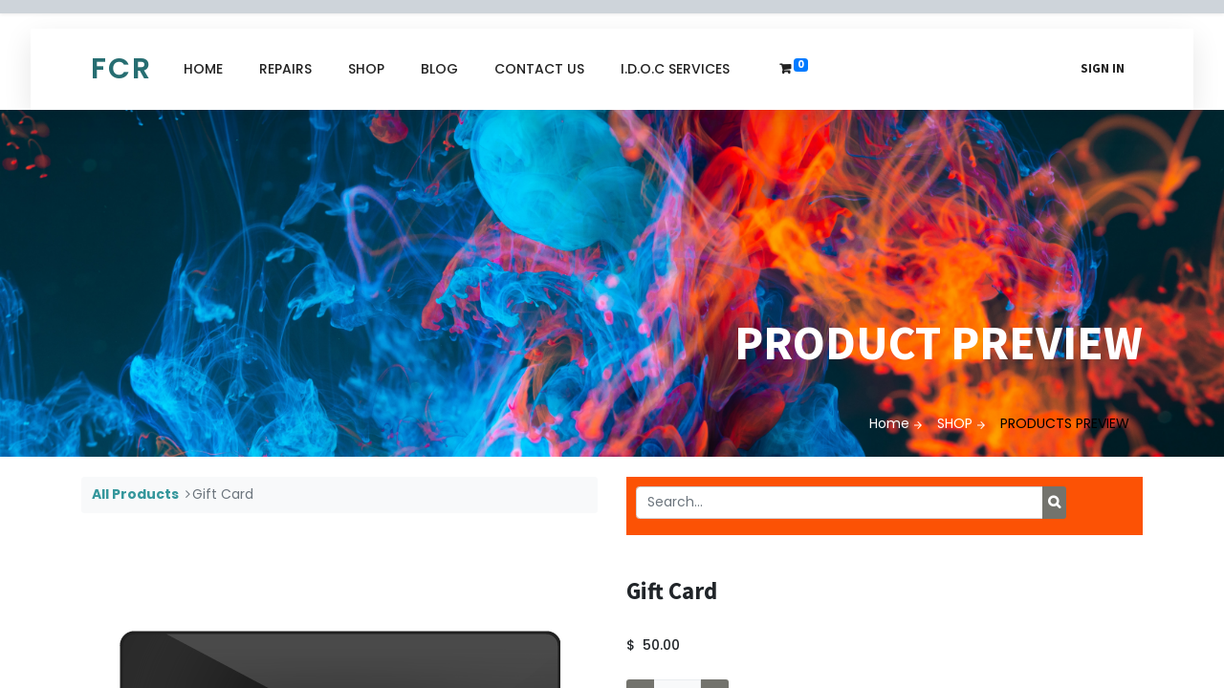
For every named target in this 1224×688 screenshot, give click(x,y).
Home (889, 423)
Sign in (1103, 68)
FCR (121, 69)
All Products (135, 494)
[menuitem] (203, 69)
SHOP (955, 423)
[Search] (1054, 502)
